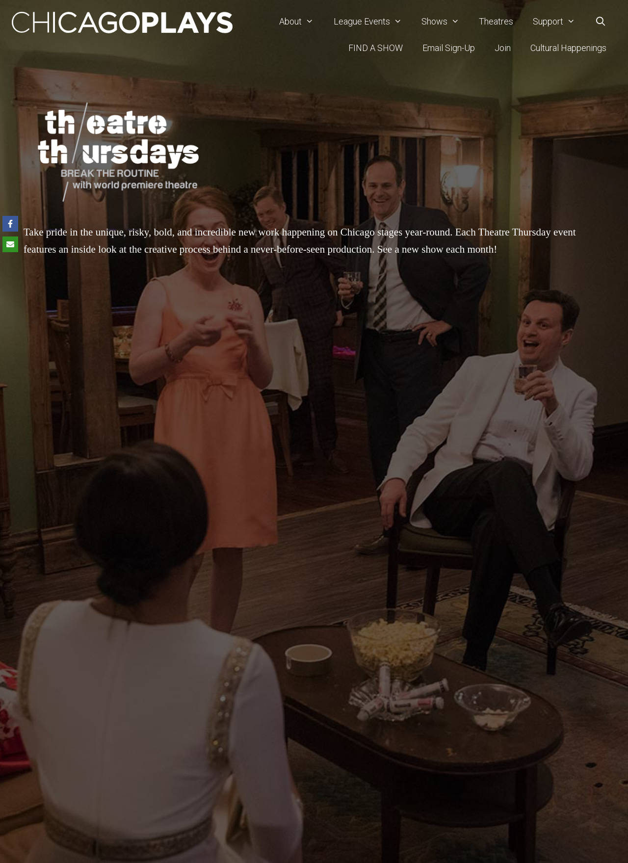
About (301, 21)
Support (559, 21)
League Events (373, 21)
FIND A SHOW (375, 48)
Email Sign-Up (448, 48)
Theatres (496, 21)
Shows (445, 21)
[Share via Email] (10, 244)
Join (503, 48)
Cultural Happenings (568, 48)
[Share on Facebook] (10, 224)
